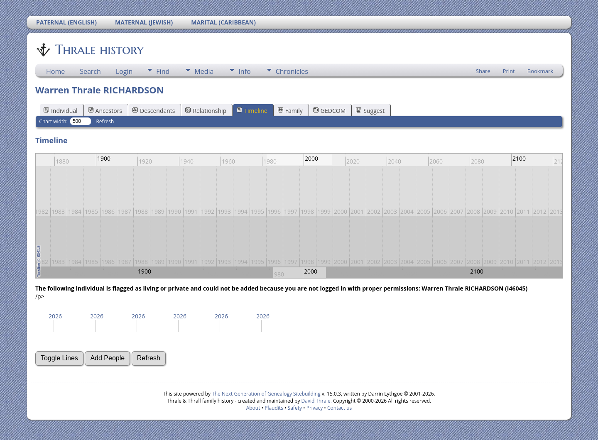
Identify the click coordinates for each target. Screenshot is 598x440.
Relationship (205, 111)
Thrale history (99, 49)
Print (509, 71)
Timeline (252, 111)
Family (290, 111)
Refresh (105, 121)
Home (55, 71)
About (253, 407)
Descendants (153, 111)
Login (124, 71)
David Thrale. (315, 400)
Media (203, 71)
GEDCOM (329, 111)
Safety (295, 407)
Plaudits (274, 407)
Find (162, 71)
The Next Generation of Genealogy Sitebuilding (266, 393)
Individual (61, 111)
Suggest (370, 111)
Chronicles (292, 71)
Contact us (339, 407)
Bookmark (540, 71)
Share (483, 71)
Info (244, 71)
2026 (55, 316)
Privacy (314, 407)
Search (90, 71)
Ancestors (105, 111)
